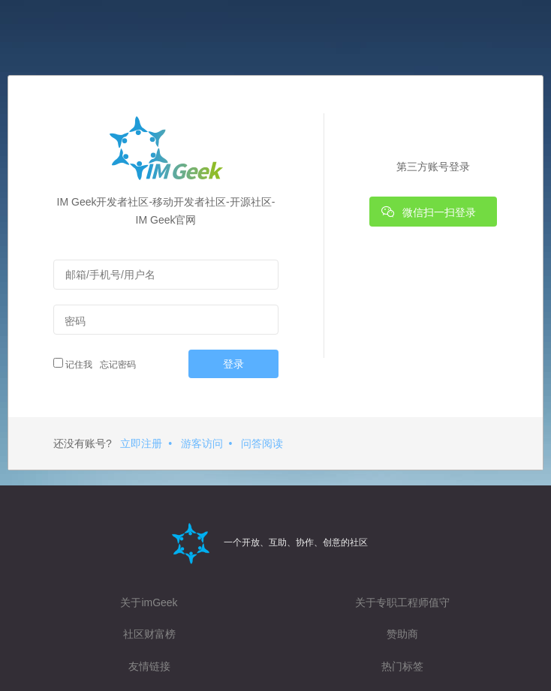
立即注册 (141, 443)
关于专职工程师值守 (402, 602)
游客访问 (202, 443)
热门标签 (402, 666)
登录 (233, 364)
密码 (75, 321)
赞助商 (402, 634)
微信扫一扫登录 (428, 211)
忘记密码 (116, 364)
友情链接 (149, 666)
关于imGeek (148, 602)
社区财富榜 (149, 634)
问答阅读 (262, 443)
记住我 (72, 364)
